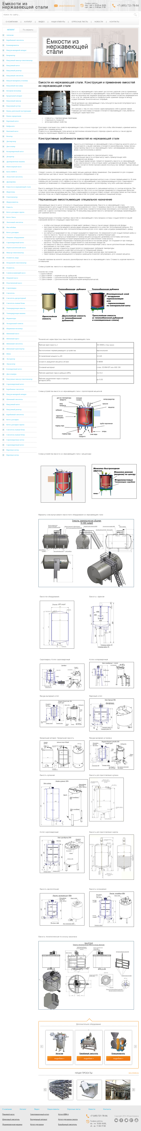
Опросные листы (80, 22)
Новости (98, 22)
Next (136, 53)
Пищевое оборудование (15, 237)
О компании (12, 22)
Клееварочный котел (14, 369)
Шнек (8, 354)
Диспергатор (11, 141)
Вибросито (10, 126)
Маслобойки (11, 227)
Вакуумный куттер (13, 106)
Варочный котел (12, 121)
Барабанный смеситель (15, 40)
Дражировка (11, 182)
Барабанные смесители (15, 389)
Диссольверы (11, 374)
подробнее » (59, 1058)
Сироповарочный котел (15, 242)
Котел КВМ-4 (11, 172)
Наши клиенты (58, 22)
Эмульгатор (10, 364)
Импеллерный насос (14, 167)
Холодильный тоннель (14, 323)
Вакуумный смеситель (14, 76)
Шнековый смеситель (14, 344)
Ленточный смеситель (14, 222)
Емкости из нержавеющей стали (25, 6)
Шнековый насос (12, 334)
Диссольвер (10, 146)
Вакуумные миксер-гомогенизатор (19, 379)
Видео (42, 22)
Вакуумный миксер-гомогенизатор (19, 60)
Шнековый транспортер (15, 349)
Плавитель (10, 268)
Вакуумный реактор (13, 70)
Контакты (114, 22)
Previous (41, 53)
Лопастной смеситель (14, 177)
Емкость (9, 207)
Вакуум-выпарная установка (17, 81)
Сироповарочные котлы (15, 440)
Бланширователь (12, 45)
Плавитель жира (12, 258)
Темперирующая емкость (15, 308)
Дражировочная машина (15, 162)
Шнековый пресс (12, 339)
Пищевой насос (12, 278)
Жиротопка (10, 192)
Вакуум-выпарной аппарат (16, 50)
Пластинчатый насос (14, 283)
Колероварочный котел (15, 151)
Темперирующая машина (15, 313)
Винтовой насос (12, 131)
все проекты (134, 1073)
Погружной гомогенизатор (16, 263)
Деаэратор (10, 156)
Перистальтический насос (16, 248)
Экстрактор (10, 359)
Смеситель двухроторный (16, 298)
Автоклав (9, 35)
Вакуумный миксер (13, 101)
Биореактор (10, 55)
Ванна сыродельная (13, 116)
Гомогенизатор (11, 197)
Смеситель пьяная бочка (15, 303)
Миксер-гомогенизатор (15, 253)
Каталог (28, 22)
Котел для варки (12, 232)
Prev (45, 1090)
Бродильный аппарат (14, 96)
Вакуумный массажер (14, 86)
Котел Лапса (11, 217)
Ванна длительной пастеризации (18, 111)
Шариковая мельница (14, 328)
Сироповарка (11, 288)
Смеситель (10, 293)
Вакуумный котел (13, 65)
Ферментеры (11, 318)
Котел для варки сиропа (15, 212)
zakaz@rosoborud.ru (67, 6)
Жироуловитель (12, 202)
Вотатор (9, 136)
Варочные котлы (12, 450)
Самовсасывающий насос (16, 273)
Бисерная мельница (13, 91)
